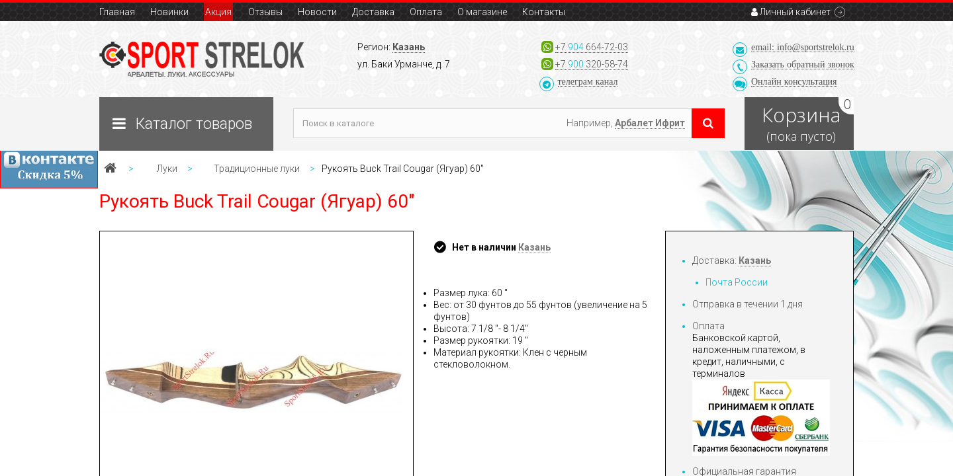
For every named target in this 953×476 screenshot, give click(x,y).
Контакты (543, 12)
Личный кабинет (791, 12)
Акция (218, 12)
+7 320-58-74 (591, 64)
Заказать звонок (802, 64)
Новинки (169, 12)
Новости (317, 12)
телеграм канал (588, 81)
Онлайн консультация (794, 81)
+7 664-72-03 (591, 47)
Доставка (373, 12)
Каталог (194, 124)
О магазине (482, 12)
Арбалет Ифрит (650, 123)
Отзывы (265, 12)
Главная (117, 12)
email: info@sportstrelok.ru (802, 47)
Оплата (426, 12)
